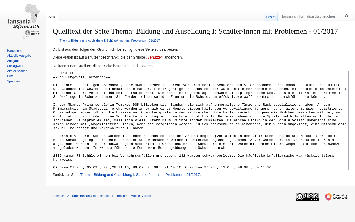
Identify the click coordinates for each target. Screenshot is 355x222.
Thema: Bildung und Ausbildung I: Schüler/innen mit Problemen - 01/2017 (110, 40)
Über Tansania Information (90, 215)
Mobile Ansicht (141, 215)
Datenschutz (60, 215)
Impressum (119, 215)
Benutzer (154, 57)
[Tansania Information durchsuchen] (315, 16)
